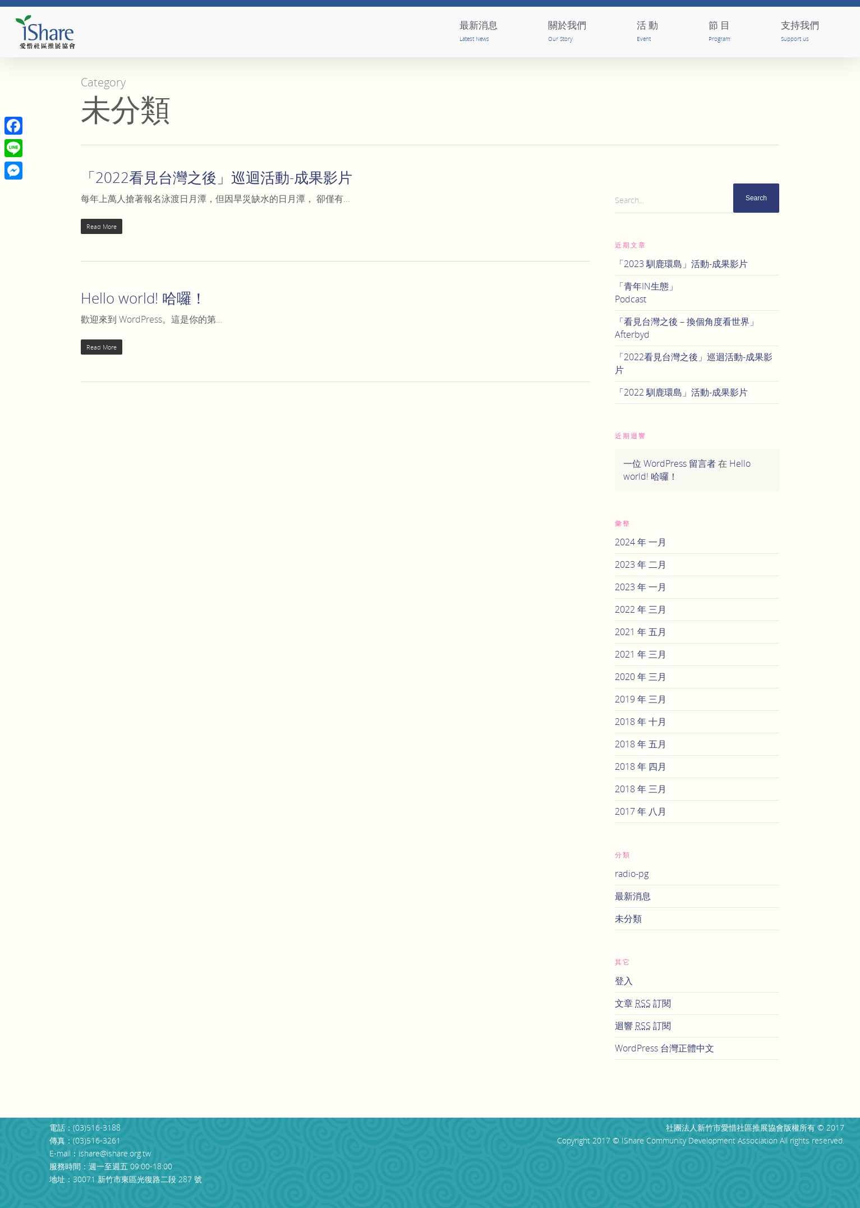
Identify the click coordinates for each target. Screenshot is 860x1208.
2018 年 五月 (640, 744)
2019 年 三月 (640, 699)
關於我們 (567, 31)
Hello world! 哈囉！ (143, 298)
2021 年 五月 (640, 632)
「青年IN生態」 (697, 293)
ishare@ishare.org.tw (115, 1153)
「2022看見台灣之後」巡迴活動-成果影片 (216, 177)
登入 (624, 981)
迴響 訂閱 (643, 1025)
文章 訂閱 (643, 1003)
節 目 (719, 31)
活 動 (647, 31)
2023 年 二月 (640, 564)
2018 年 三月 (640, 789)
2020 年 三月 (640, 676)
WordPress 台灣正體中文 (664, 1048)
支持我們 (800, 31)
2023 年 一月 (640, 587)
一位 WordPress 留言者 (669, 463)
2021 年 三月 (640, 654)
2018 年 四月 (640, 766)
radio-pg (632, 873)
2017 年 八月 (640, 811)
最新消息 (478, 31)
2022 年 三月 (640, 609)
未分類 (628, 918)
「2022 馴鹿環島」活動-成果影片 (681, 392)
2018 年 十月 (640, 721)
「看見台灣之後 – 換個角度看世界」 (697, 328)
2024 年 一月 (640, 542)
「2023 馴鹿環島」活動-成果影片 (681, 264)
